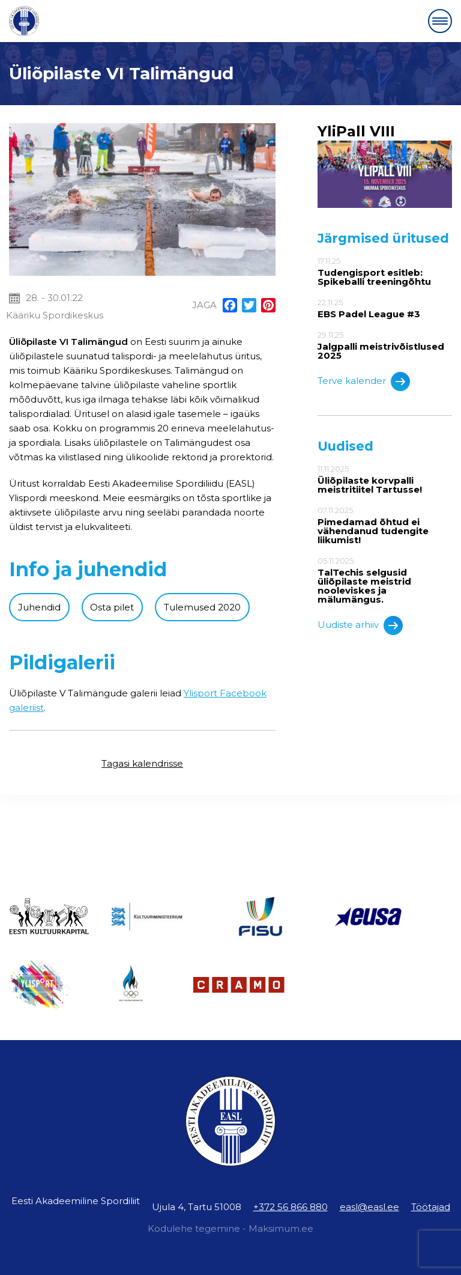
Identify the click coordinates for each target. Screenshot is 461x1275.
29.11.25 (385, 345)
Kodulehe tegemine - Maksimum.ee (230, 1228)
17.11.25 (385, 271)
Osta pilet (112, 607)
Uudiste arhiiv (360, 625)
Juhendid (39, 607)
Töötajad (430, 1207)
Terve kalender (364, 381)
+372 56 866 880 (290, 1207)
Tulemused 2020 (202, 607)
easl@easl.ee (369, 1207)
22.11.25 (385, 308)
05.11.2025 (385, 580)
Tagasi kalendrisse (142, 763)
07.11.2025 (385, 525)
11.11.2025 (385, 479)
